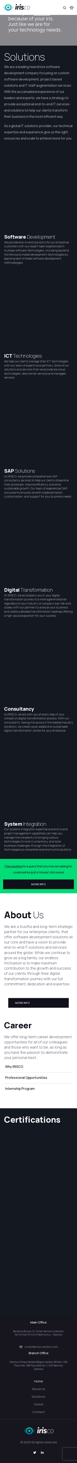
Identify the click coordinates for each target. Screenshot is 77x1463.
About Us (38, 1389)
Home (38, 1381)
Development (41, 236)
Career (39, 1404)
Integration (34, 823)
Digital (12, 589)
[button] (38, 884)
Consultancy (19, 708)
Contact (38, 1412)
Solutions (24, 56)
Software (15, 236)
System (13, 823)
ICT (8, 355)
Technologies (27, 355)
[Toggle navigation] (71, 7)
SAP (9, 470)
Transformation (36, 589)
